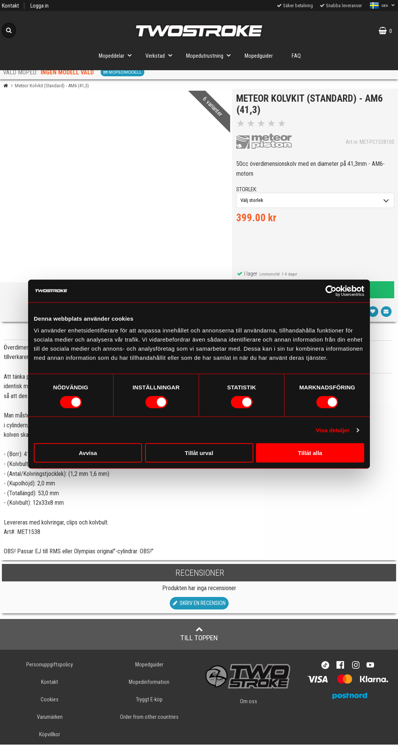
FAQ (296, 56)
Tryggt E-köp (149, 703)
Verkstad (161, 55)
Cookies (49, 703)
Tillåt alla (310, 453)
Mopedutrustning (210, 55)
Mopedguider (259, 56)
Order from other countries (149, 720)
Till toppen (199, 637)
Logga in (39, 6)
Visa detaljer (332, 430)
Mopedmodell (122, 72)
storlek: (248, 191)
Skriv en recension (199, 606)
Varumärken (50, 720)
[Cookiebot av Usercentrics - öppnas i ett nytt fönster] (331, 290)
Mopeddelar (117, 55)
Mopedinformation (149, 685)
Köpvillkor (49, 738)
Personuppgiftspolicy (49, 668)
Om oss (248, 705)
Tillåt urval (199, 453)
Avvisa (88, 453)
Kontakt (10, 6)
